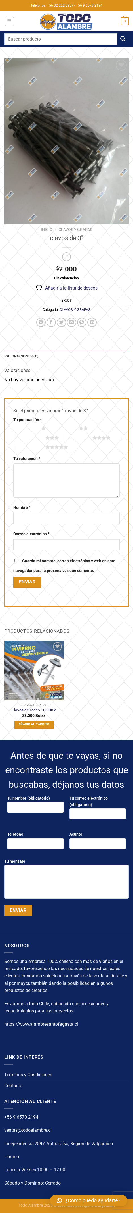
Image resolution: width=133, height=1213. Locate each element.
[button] (88, 1200)
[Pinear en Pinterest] (81, 322)
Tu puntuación (27, 419)
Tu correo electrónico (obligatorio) (97, 810)
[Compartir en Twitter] (61, 322)
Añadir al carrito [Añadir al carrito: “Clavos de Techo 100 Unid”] (34, 724)
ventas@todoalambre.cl (28, 1130)
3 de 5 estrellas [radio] (30, 437)
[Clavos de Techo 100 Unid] (34, 670)
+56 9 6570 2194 (21, 1117)
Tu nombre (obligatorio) (35, 806)
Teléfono (35, 843)
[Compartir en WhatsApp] (41, 322)
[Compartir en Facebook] (51, 322)
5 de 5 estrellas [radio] (30, 447)
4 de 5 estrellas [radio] (77, 437)
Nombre (21, 507)
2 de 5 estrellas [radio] (63, 428)
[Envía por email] (71, 322)
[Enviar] (123, 39)
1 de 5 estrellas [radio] (25, 428)
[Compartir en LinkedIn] (92, 322)
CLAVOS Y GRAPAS (75, 229)
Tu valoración (26, 458)
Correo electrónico (31, 534)
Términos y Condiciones (28, 1074)
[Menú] (9, 21)
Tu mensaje (66, 881)
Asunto (97, 843)
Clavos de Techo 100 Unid (34, 710)
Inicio (46, 229)
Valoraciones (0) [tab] (21, 356)
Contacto (13, 1085)
